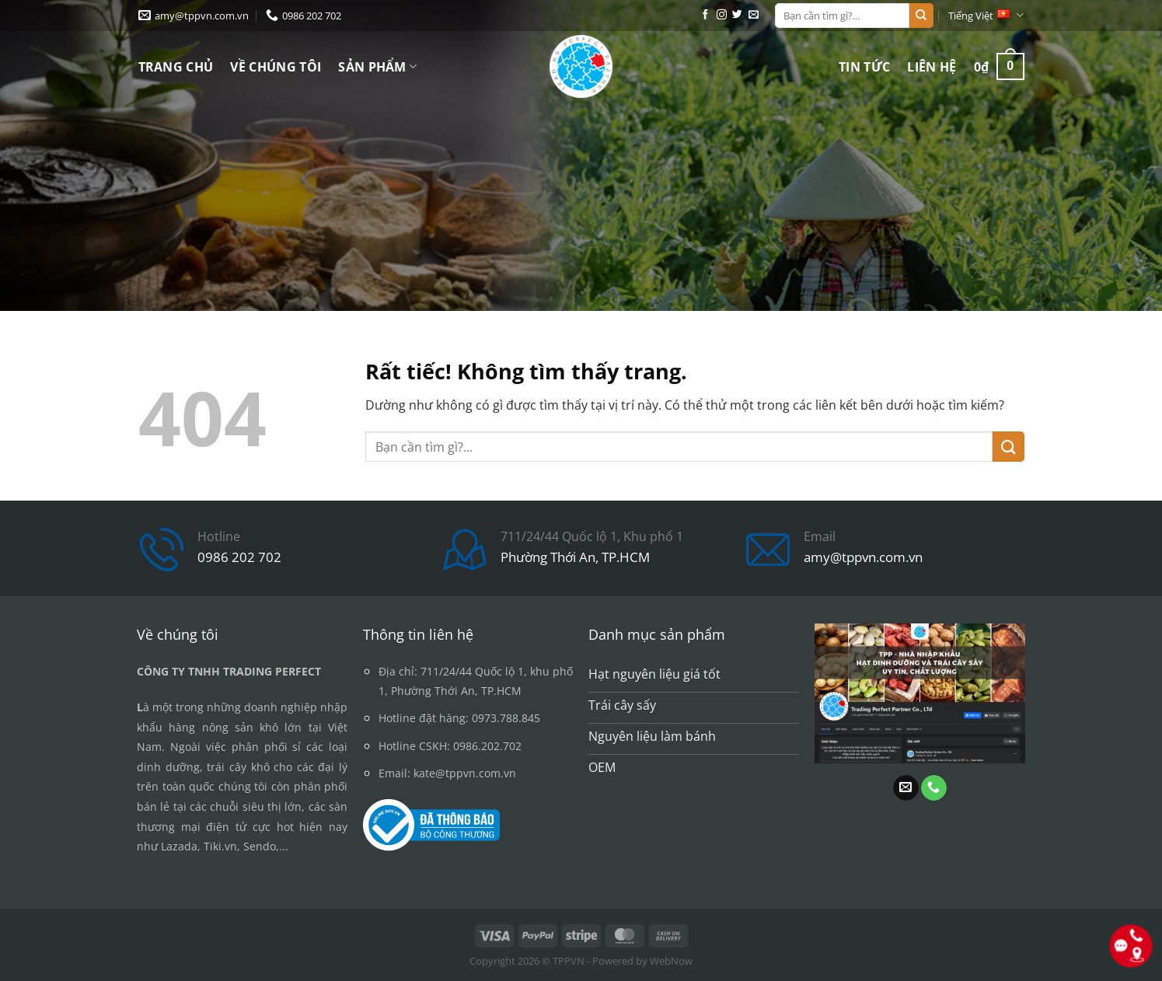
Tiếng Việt (986, 15)
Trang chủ (176, 66)
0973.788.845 (506, 717)
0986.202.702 (487, 745)
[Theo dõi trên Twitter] (737, 15)
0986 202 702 (239, 557)
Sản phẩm (377, 66)
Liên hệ (931, 66)
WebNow (671, 961)
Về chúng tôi (275, 66)
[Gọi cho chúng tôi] (934, 788)
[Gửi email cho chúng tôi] (753, 15)
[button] (999, 66)
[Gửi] (921, 15)
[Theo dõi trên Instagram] (722, 15)
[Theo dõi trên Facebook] (705, 15)
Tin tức (864, 66)
